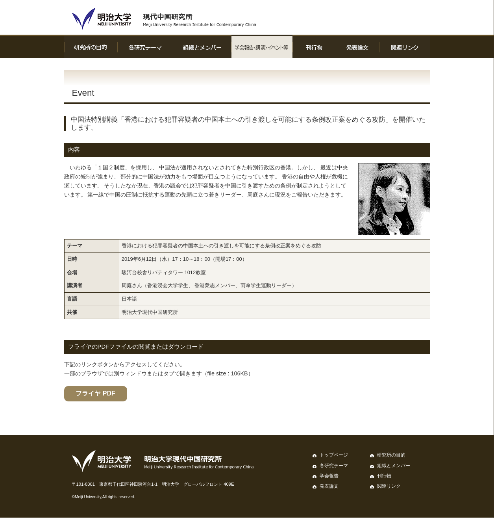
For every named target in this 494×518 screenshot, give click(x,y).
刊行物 (384, 475)
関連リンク (389, 486)
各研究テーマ (334, 465)
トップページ (334, 455)
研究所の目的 (391, 455)
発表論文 (329, 486)
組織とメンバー (393, 465)
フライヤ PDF (95, 393)
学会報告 (329, 475)
